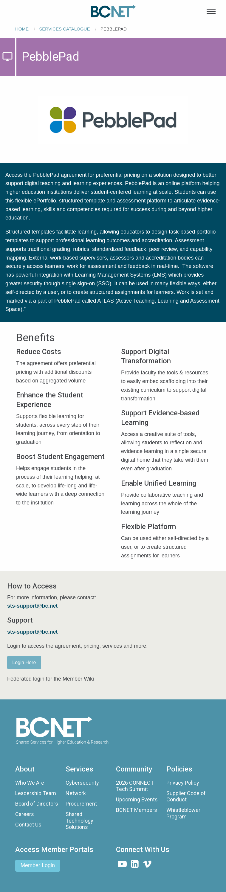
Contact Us (28, 824)
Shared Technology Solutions (79, 820)
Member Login (38, 865)
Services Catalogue (64, 28)
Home (22, 28)
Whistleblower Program (183, 813)
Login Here (24, 662)
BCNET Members (136, 810)
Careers (24, 814)
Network (76, 793)
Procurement (81, 803)
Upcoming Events (137, 799)
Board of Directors (36, 803)
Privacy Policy (182, 783)
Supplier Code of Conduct (186, 796)
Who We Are (29, 783)
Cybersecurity (82, 783)
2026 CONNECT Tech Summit (135, 786)
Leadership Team (35, 793)
